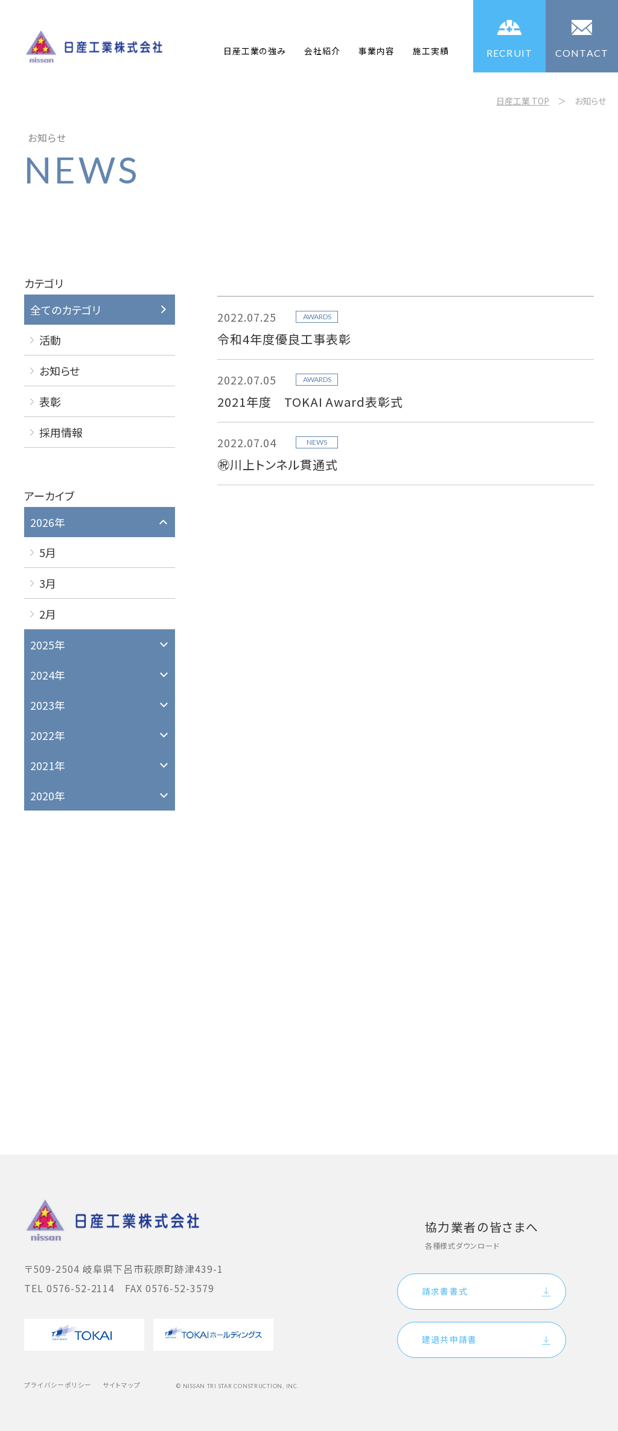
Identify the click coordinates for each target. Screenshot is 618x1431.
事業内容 (376, 51)
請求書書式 (445, 1291)
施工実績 (430, 51)
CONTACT (582, 53)
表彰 (50, 401)
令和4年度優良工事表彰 (284, 339)
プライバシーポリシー (58, 1384)
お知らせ (59, 370)
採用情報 (61, 432)
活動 (50, 340)
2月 (47, 614)
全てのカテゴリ (65, 309)
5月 (47, 552)
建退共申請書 (449, 1339)
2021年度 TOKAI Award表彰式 (310, 401)
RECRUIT (509, 53)
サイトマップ (122, 1384)
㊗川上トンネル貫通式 (277, 464)
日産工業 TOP (522, 101)
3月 (47, 583)
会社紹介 (322, 51)
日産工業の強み (254, 51)
